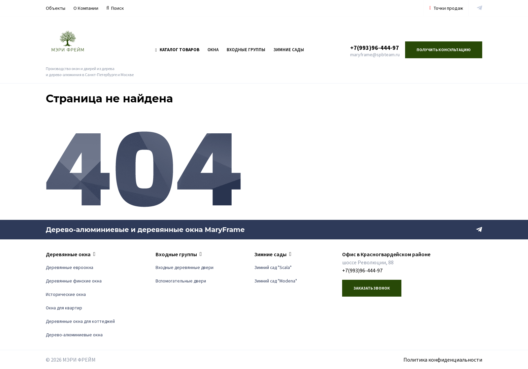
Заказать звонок (372, 288)
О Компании (85, 8)
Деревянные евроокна (69, 267)
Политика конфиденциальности (442, 359)
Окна (213, 50)
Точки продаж (446, 8)
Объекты (55, 8)
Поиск (115, 8)
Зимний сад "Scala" (273, 267)
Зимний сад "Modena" (275, 281)
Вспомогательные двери (181, 281)
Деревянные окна (68, 254)
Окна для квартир (64, 308)
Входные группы (246, 50)
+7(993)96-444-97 (374, 48)
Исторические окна (66, 294)
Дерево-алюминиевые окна (74, 335)
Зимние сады (288, 50)
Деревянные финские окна (74, 281)
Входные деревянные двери (184, 267)
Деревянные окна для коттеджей (80, 321)
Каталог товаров (177, 50)
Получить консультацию (444, 49)
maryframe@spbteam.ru (375, 54)
